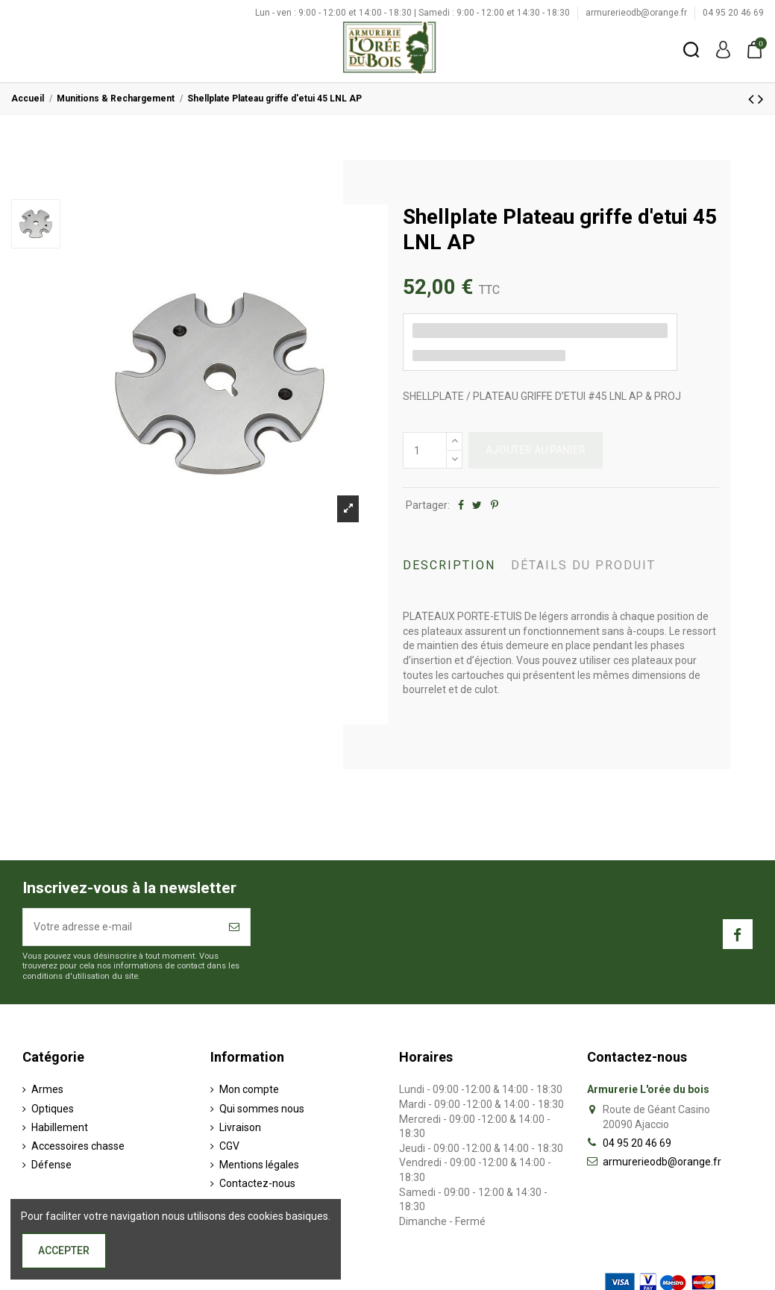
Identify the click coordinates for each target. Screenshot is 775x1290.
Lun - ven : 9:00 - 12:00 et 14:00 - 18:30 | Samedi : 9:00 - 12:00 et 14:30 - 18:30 (413, 12)
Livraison (240, 1127)
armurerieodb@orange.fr (637, 12)
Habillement (59, 1127)
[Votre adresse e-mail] (121, 927)
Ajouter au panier (536, 450)
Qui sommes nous (261, 1109)
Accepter (64, 1250)
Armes (47, 1089)
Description (449, 565)
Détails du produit (583, 565)
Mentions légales (259, 1165)
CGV (229, 1146)
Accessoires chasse (78, 1146)
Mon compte (249, 1089)
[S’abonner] (234, 927)
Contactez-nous (257, 1183)
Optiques (52, 1109)
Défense (51, 1165)
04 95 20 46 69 (733, 12)
